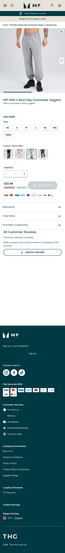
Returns (9, 415)
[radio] (7, 128)
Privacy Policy (9, 463)
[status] (15, 173)
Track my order (12, 434)
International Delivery (15, 428)
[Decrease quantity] (7, 173)
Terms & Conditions (13, 457)
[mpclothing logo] (32, 5)
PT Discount (9, 492)
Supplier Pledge (10, 475)
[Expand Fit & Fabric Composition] (32, 225)
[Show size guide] (9, 116)
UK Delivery (11, 422)
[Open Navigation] (5, 5)
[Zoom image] (61, 31)
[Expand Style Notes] (32, 216)
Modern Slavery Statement (16, 469)
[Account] (52, 5)
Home (5, 25)
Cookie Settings (11, 504)
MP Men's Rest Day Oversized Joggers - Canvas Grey (33, 25)
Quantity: (9, 167)
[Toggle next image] (61, 60)
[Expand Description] (32, 207)
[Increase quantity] (24, 173)
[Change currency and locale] (12, 518)
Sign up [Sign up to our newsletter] (32, 353)
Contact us (11, 409)
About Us (7, 451)
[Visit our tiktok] (21, 372)
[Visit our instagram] (6, 372)
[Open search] (12, 5)
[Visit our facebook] (14, 372)
